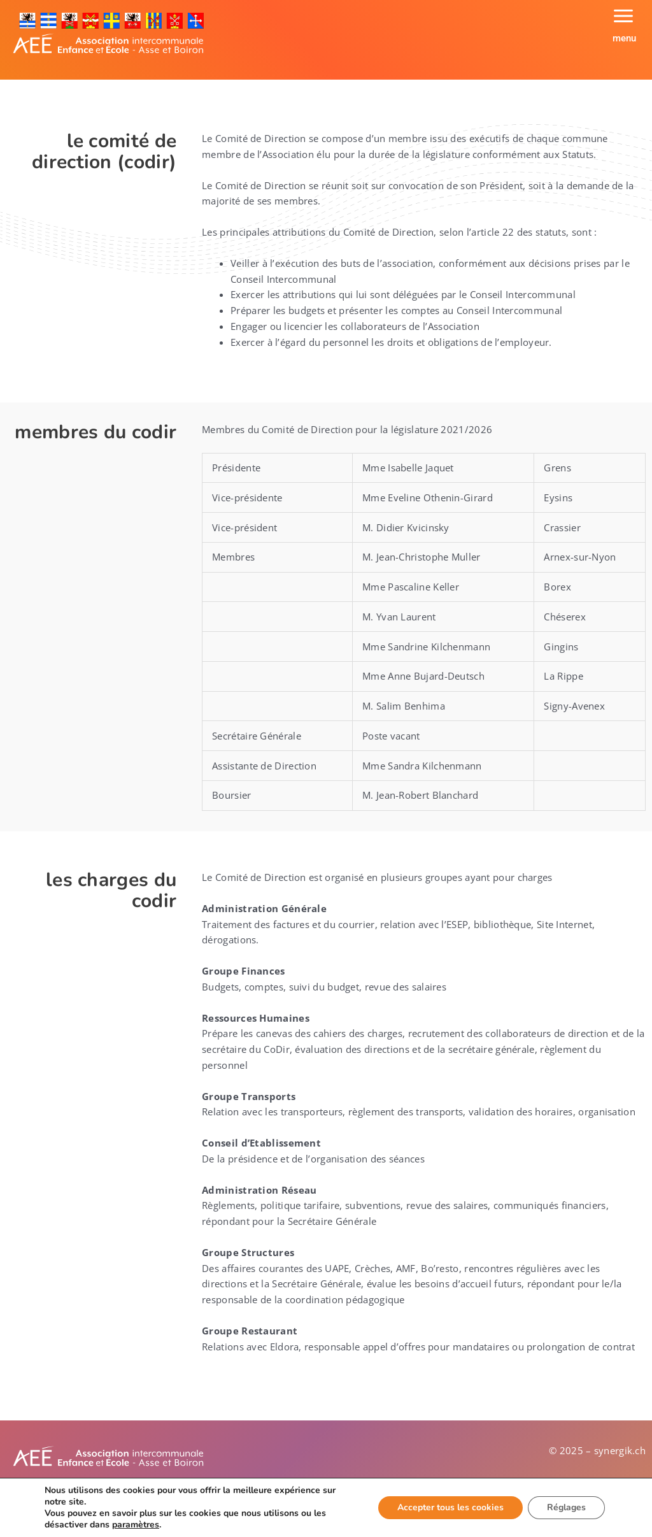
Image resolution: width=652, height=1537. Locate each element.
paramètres (135, 1525)
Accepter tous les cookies (450, 1507)
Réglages (566, 1507)
